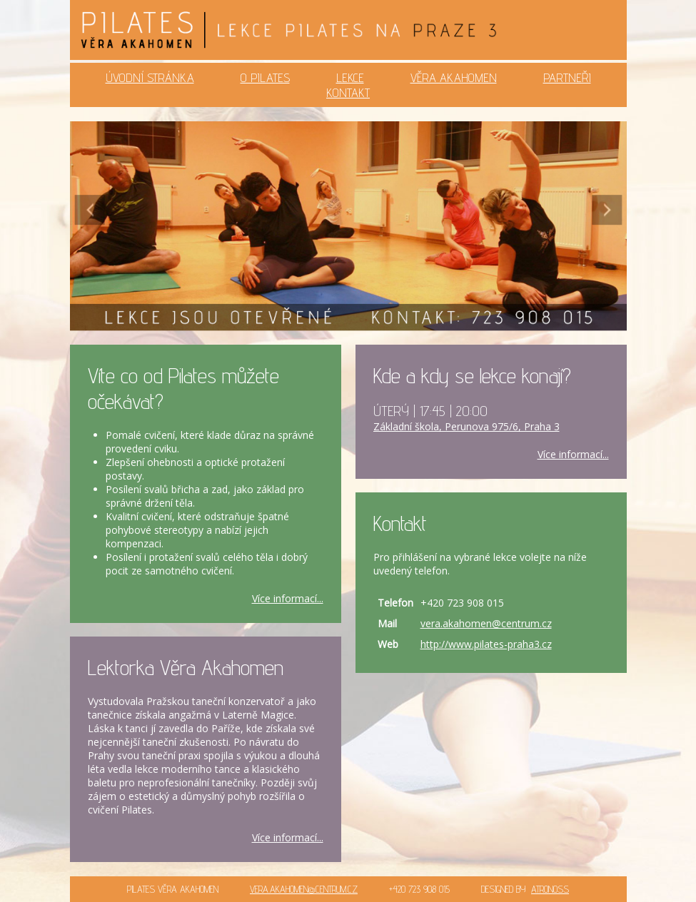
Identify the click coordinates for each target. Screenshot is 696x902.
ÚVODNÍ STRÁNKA (150, 77)
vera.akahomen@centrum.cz (486, 623)
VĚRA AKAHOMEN (453, 77)
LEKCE (350, 77)
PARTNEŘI (567, 77)
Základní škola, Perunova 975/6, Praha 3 (466, 426)
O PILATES (265, 77)
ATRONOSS (550, 889)
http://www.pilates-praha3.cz (486, 644)
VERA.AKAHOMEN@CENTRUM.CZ (304, 889)
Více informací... (287, 598)
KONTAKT (348, 92)
